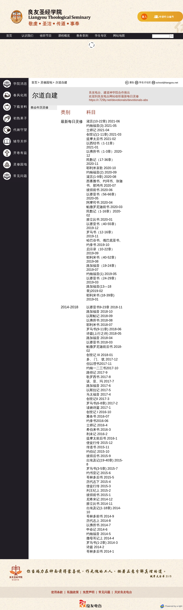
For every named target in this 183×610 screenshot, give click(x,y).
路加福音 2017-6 (98, 386)
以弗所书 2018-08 (99, 320)
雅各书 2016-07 (97, 416)
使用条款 (57, 592)
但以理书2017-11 (99, 364)
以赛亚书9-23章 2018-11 (104, 307)
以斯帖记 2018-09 (99, 316)
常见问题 (20, 176)
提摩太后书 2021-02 (101, 139)
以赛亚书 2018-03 (99, 342)
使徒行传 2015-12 (99, 443)
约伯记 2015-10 (97, 451)
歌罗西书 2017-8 (98, 377)
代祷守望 (20, 130)
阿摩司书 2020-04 (99, 202)
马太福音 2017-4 (98, 394)
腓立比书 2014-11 (99, 504)
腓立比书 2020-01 (99, 219)
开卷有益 (20, 153)
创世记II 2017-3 (97, 399)
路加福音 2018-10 (99, 311)
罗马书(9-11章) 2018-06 (103, 329)
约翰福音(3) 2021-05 (101, 126)
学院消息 (20, 83)
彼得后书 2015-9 (98, 456)
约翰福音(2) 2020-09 (101, 172)
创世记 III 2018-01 (99, 355)
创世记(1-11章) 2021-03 (103, 134)
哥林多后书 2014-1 (100, 551)
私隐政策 (73, 592)
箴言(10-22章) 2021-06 (103, 121)
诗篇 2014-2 (95, 547)
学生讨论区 (145, 82)
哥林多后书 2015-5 (100, 477)
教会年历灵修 (39, 107)
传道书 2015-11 (97, 447)
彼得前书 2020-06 (99, 190)
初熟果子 (20, 118)
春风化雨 (20, 95)
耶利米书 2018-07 (99, 325)
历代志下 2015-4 (98, 482)
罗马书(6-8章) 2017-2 (102, 403)
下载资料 (20, 106)
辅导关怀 (20, 141)
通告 (131, 82)
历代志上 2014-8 (98, 521)
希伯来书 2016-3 (98, 429)
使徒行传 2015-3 (98, 486)
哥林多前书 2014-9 (100, 516)
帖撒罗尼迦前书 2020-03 (104, 207)
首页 (9, 35)
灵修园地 (20, 164)
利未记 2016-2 (96, 434)
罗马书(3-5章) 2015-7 (102, 468)
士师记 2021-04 (97, 130)
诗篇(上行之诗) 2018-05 (103, 333)
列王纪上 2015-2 (98, 490)
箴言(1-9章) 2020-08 (101, 177)
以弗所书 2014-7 (98, 525)
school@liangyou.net (167, 82)
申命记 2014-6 (96, 529)
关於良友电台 (123, 592)
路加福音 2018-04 (99, 338)
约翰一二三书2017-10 (102, 368)
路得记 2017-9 (96, 372)
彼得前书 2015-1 (98, 495)
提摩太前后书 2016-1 (101, 438)
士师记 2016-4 (96, 425)
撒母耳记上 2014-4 (100, 538)
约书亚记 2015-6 (98, 473)
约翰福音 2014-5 (98, 534)
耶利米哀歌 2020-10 (101, 168)
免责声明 (88, 592)
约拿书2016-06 (97, 421)
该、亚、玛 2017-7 (100, 381)
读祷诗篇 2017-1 (98, 407)
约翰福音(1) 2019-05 (101, 274)
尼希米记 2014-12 (99, 499)
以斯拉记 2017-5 (98, 390)
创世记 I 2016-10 (98, 412)
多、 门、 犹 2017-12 (102, 359)
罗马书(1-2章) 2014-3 (102, 542)
